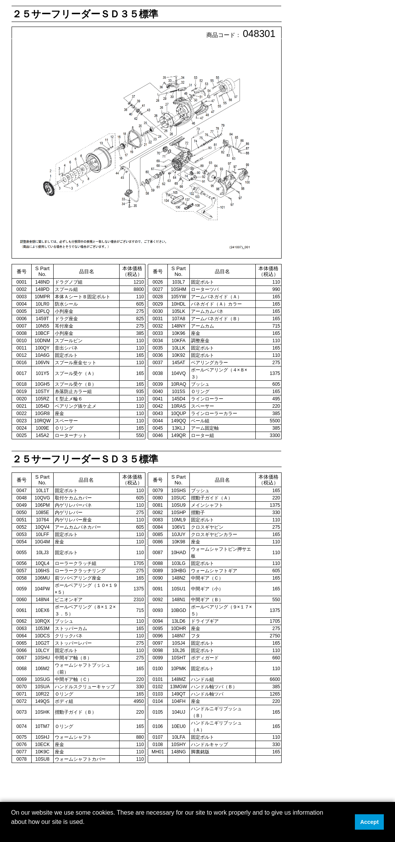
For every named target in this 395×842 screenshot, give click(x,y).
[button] (12, 832)
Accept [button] (369, 822)
